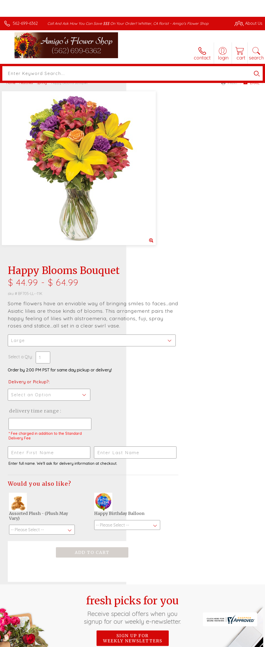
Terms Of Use (144, 642)
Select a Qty (146, 189)
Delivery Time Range (160, 244)
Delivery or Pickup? (155, 214)
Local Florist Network (211, 642)
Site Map (243, 642)
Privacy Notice (174, 642)
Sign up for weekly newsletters (132, 471)
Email (251, 83)
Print (229, 83)
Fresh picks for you (132, 442)
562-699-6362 (25, 23)
